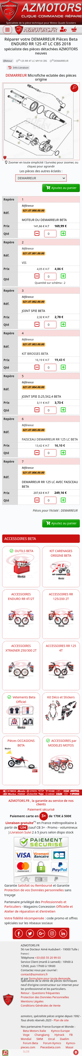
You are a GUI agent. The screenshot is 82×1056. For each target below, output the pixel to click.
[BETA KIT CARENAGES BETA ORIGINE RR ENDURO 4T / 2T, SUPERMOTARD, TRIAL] (61, 570)
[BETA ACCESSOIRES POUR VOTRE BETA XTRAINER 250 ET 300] (21, 669)
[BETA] (61, 764)
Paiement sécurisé (41, 809)
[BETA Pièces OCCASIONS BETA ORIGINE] (21, 760)
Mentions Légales (32, 1001)
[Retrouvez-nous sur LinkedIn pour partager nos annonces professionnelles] (63, 932)
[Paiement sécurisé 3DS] (41, 860)
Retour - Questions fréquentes (40, 993)
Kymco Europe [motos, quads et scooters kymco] (60, 1031)
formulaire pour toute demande (49, 978)
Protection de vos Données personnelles (34, 890)
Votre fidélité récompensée (24, 918)
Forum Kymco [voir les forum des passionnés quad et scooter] (52, 1043)
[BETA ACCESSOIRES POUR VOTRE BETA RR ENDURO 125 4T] (61, 669)
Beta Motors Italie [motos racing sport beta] (34, 1031)
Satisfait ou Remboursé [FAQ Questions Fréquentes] (35, 885)
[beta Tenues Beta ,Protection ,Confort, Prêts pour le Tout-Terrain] (21, 716)
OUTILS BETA (21, 551)
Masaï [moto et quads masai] (69, 1047)
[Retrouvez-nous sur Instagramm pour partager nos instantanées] (52, 932)
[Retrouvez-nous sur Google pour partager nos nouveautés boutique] (41, 932)
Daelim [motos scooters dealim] (64, 1039)
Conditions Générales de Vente (41, 1005)
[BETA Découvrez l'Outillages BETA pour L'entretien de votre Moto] (21, 565)
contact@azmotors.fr (34, 974)
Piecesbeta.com (50, 1047)
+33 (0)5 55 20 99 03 (48, 958)
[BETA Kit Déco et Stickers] (61, 710)
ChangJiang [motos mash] (42, 1035)
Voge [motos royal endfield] (26, 1035)
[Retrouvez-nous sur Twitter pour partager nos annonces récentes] (30, 932)
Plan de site (61, 1020)
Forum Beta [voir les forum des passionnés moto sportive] (30, 1043)
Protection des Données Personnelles (45, 997)
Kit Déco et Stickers (61, 697)
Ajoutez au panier (61, 188)
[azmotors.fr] (36, 30)
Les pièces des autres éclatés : (41, 171)
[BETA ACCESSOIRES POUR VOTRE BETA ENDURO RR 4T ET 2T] (21, 617)
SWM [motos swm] (39, 1039)
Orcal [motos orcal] (51, 1039)
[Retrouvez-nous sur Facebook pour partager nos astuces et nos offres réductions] (19, 932)
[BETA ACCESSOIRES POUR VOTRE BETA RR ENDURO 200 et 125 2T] (61, 617)
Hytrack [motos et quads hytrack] (59, 1035)
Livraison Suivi (20, 832)
